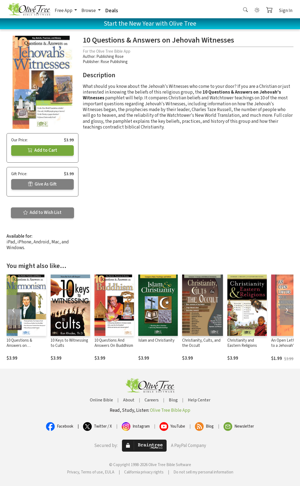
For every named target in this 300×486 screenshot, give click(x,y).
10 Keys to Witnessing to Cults (69, 343)
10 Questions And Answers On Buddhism (113, 343)
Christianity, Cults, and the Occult (201, 343)
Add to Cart (42, 150)
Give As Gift (42, 184)
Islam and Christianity (156, 340)
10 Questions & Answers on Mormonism (19, 346)
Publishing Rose (110, 56)
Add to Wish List (42, 212)
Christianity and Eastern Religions (242, 343)
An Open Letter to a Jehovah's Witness (284, 346)
